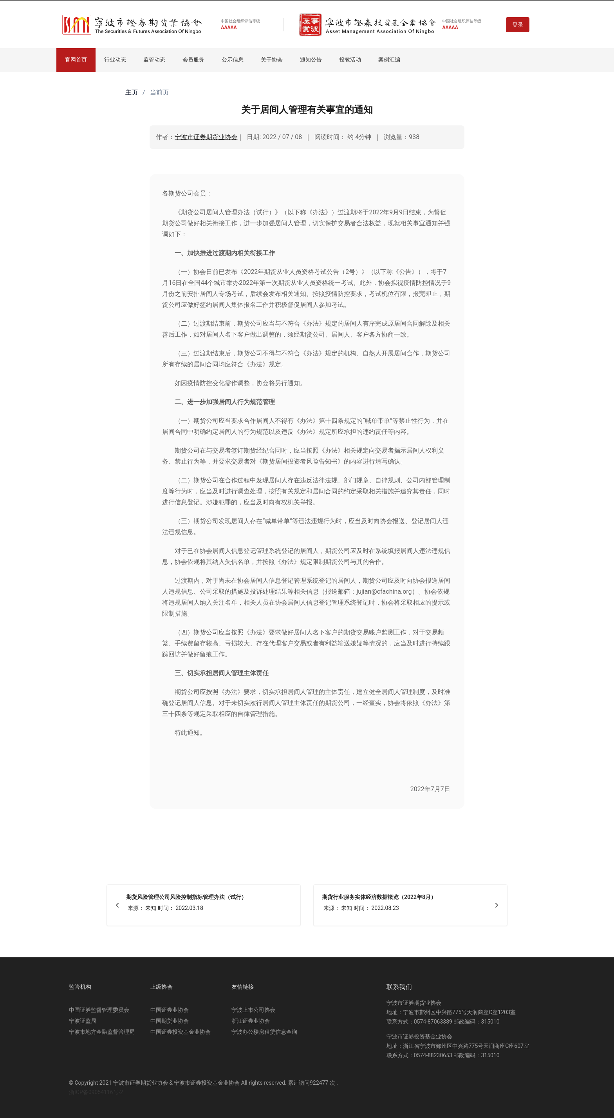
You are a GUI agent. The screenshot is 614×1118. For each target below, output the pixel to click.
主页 (131, 92)
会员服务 (193, 59)
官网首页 (76, 59)
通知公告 (311, 59)
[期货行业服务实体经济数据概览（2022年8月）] (410, 905)
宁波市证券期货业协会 (206, 137)
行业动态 (115, 59)
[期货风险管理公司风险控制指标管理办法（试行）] (204, 905)
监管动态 (154, 59)
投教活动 (350, 59)
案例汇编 (389, 59)
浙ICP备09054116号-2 (96, 1092)
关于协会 (272, 59)
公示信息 (233, 59)
